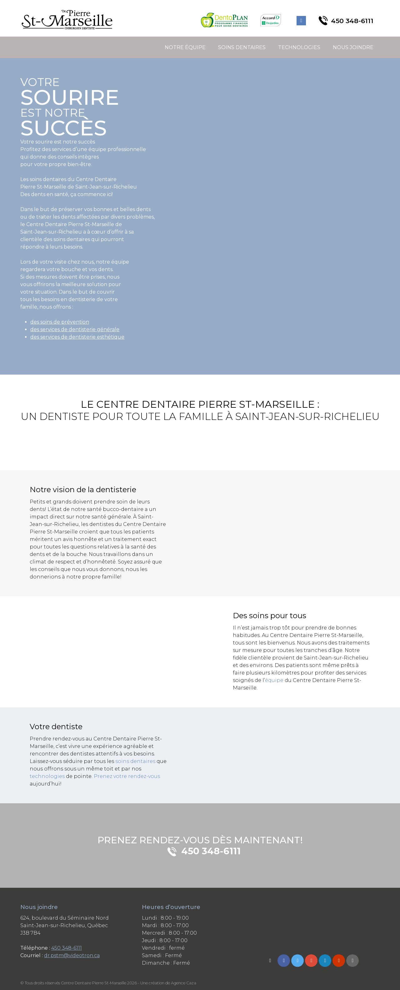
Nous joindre (353, 47)
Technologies (299, 47)
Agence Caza (183, 983)
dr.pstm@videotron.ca (72, 955)
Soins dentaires (242, 47)
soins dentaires (135, 761)
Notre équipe (185, 47)
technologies (47, 776)
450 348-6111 (66, 948)
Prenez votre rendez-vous (127, 776)
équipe (274, 680)
